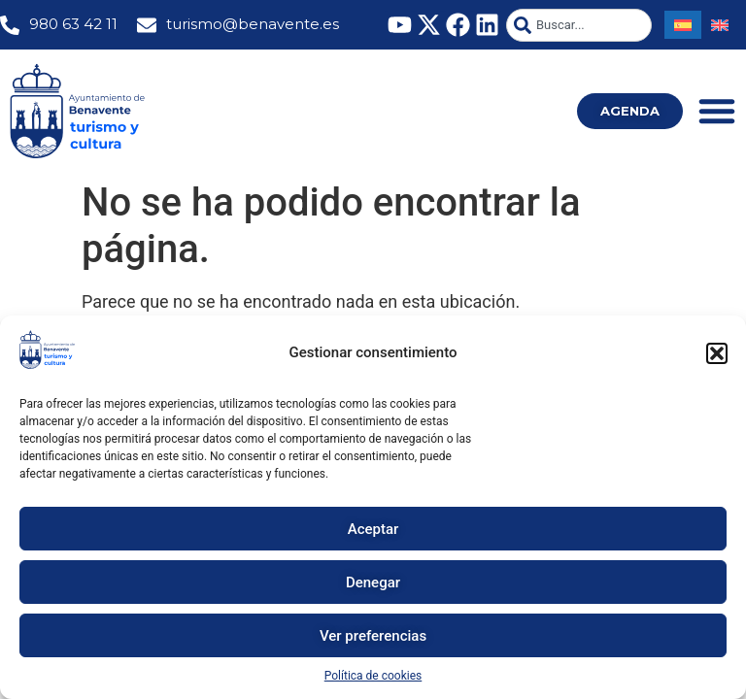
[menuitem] (682, 25)
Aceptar (373, 529)
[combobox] (579, 25)
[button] (717, 353)
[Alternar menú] (716, 110)
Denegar (373, 582)
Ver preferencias (373, 636)
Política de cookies (373, 675)
